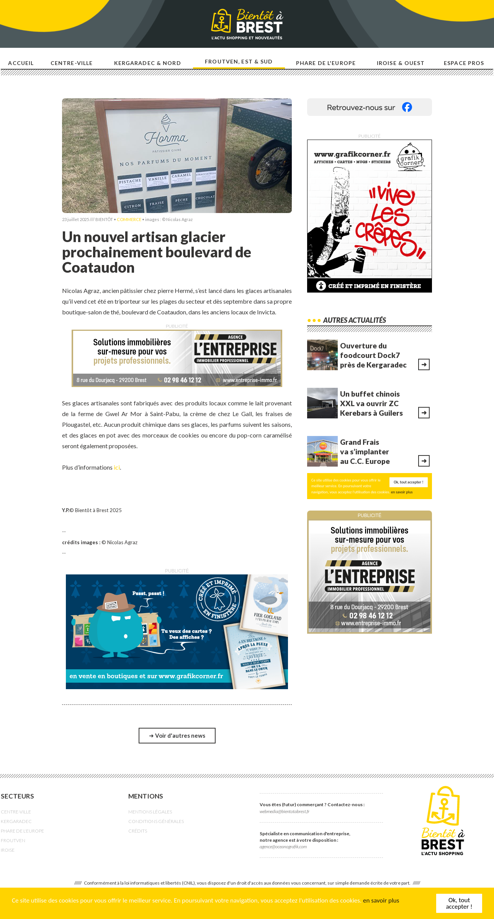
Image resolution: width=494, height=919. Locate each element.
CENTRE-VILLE (16, 812)
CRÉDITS (137, 831)
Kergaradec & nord (147, 63)
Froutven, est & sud (239, 61)
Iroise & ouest (401, 63)
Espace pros (464, 63)
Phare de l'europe (326, 63)
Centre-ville (72, 63)
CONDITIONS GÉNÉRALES (156, 821)
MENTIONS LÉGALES (150, 812)
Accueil (21, 63)
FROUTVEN (13, 840)
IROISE (8, 850)
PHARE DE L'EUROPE (22, 831)
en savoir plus (381, 900)
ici (117, 467)
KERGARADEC (16, 821)
